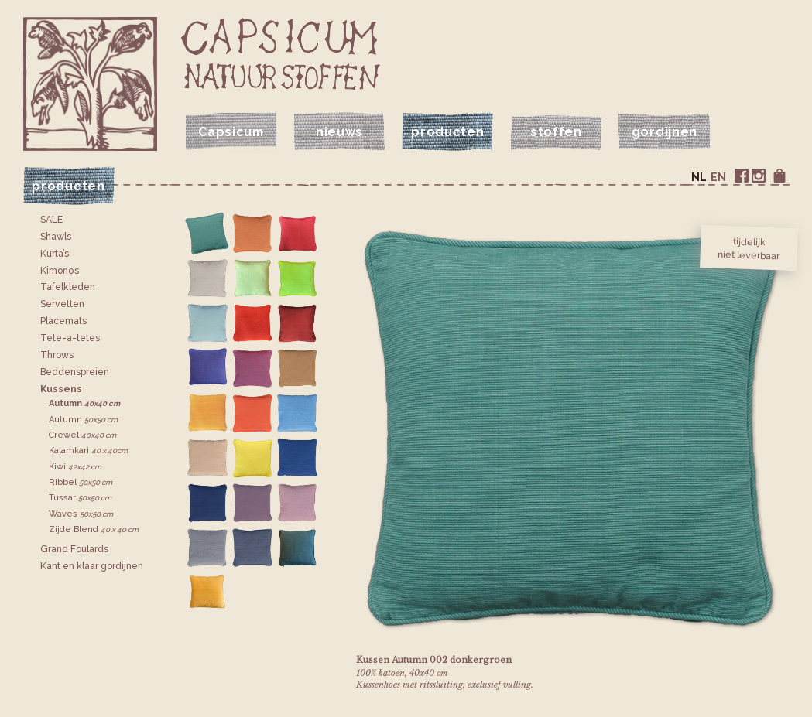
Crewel (82, 435)
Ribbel (80, 482)
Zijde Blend (94, 529)
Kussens (61, 389)
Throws (57, 355)
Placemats (63, 321)
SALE (51, 219)
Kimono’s (59, 270)
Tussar (80, 498)
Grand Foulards (74, 549)
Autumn (84, 403)
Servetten (62, 304)
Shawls (55, 236)
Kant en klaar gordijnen (91, 566)
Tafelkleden (67, 287)
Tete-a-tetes (70, 338)
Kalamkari (88, 451)
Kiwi (75, 467)
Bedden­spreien (74, 372)
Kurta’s (54, 253)
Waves (81, 514)
